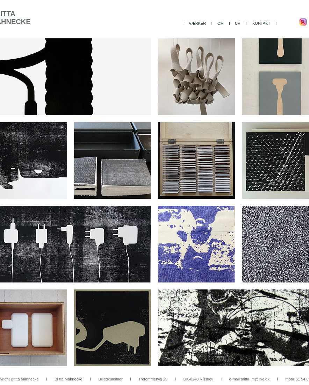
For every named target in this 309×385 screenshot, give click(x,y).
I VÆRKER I (197, 23)
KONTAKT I (264, 23)
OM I (223, 23)
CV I (241, 23)
